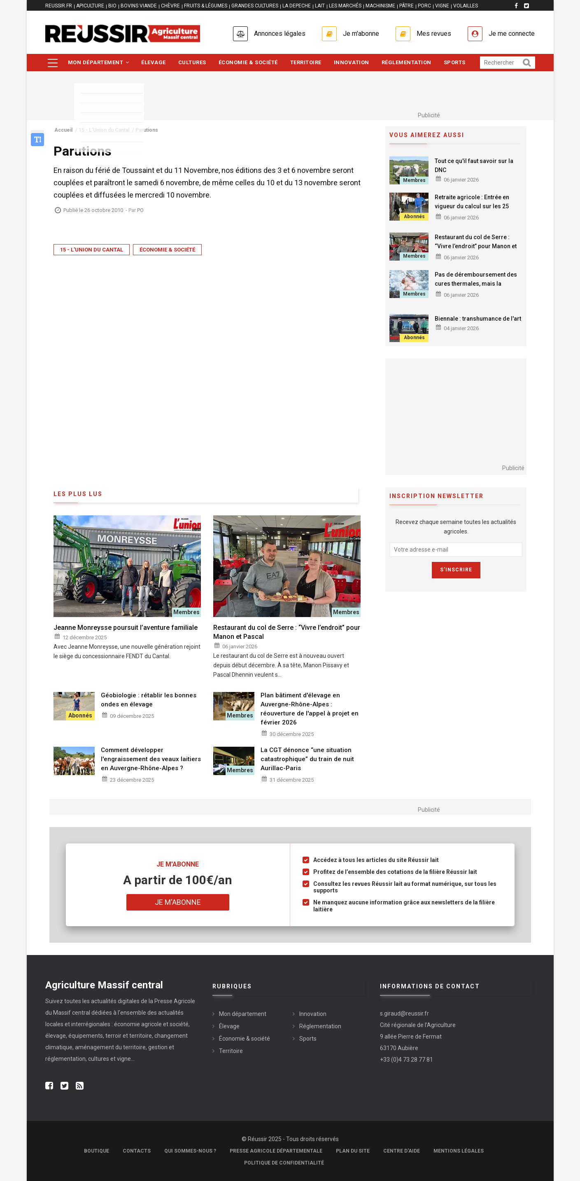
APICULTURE (90, 6)
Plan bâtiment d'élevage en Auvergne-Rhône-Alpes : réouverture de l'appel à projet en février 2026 (310, 709)
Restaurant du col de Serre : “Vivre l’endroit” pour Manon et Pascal (476, 246)
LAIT (320, 6)
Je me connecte (512, 33)
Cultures (192, 62)
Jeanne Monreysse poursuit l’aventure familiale (126, 627)
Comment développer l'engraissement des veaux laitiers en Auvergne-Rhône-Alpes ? (151, 759)
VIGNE (442, 6)
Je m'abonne (361, 33)
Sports (455, 62)
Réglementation (406, 62)
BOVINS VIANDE (139, 6)
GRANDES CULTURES (254, 6)
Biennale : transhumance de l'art (478, 318)
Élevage (153, 62)
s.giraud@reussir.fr (404, 1013)
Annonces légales (279, 33)
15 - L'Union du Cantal (91, 250)
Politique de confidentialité (284, 1163)
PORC (424, 6)
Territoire (305, 62)
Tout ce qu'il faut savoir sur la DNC (474, 165)
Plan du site (353, 1151)
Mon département (98, 62)
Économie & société (248, 62)
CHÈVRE (170, 6)
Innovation (351, 62)
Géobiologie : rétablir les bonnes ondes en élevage (148, 700)
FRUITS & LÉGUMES (205, 6)
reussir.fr (58, 6)
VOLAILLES (465, 6)
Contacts (137, 1151)
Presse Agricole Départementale (276, 1151)
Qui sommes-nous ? (190, 1151)
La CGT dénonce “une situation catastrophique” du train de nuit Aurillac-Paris (307, 759)
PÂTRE (406, 6)
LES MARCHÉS (345, 6)
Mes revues (434, 33)
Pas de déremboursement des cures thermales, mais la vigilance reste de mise (476, 283)
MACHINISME (380, 6)
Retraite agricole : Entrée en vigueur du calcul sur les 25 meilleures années (472, 206)
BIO (112, 6)
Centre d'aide (401, 1151)
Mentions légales (458, 1151)
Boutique (96, 1151)
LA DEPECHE (296, 6)
